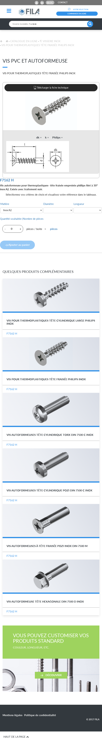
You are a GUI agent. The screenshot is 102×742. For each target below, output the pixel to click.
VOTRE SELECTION (76, 9)
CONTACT (62, 2)
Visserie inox (50, 41)
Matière (4, 203)
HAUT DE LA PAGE (16, 736)
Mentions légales (12, 715)
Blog (50, 3)
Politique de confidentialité (40, 715)
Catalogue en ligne (23, 41)
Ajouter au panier (17, 244)
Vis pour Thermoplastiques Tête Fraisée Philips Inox (37, 45)
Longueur (79, 203)
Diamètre (48, 203)
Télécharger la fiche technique (51, 88)
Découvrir (51, 675)
